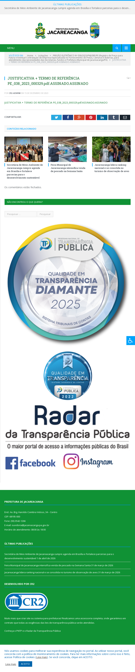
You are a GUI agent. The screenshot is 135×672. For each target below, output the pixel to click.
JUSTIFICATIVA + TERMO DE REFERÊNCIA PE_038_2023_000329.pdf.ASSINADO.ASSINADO (56, 117)
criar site (25, 633)
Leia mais (41, 657)
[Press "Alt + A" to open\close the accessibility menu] (130, 340)
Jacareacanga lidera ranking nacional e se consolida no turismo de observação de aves (112, 182)
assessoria (86, 633)
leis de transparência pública (60, 637)
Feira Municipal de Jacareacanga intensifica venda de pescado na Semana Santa (68, 182)
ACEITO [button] (25, 663)
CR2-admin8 (15, 108)
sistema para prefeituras (47, 633)
